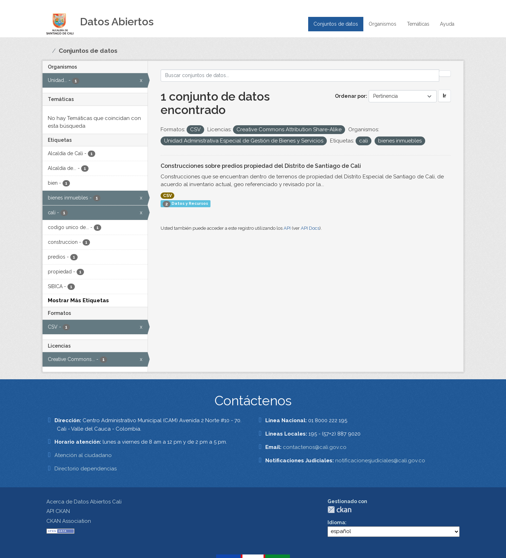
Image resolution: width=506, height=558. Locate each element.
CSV (167, 195)
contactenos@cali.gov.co (314, 447)
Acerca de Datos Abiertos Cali (84, 502)
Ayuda (447, 24)
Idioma (336, 522)
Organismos (382, 24)
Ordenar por (350, 96)
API (287, 228)
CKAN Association (68, 521)
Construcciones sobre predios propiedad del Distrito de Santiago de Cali (261, 166)
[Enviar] (445, 73)
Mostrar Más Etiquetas (78, 300)
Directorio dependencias (85, 468)
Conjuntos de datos (335, 24)
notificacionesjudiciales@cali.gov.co (380, 460)
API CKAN (58, 511)
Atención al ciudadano (83, 455)
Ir (444, 96)
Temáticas (418, 24)
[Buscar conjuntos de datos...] (300, 75)
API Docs (310, 228)
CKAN (339, 509)
